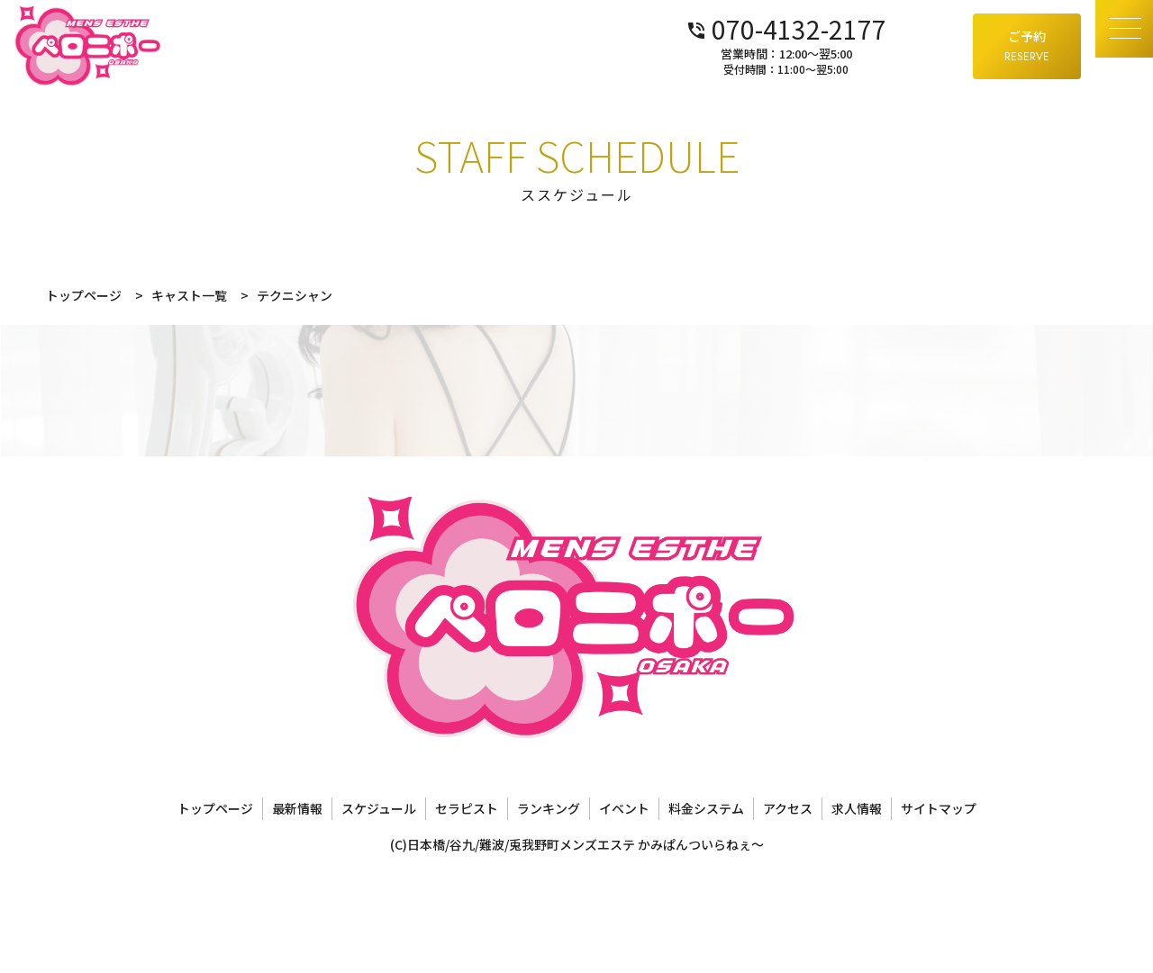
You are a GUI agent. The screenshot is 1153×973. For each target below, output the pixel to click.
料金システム (706, 808)
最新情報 (297, 808)
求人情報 (856, 808)
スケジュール (378, 808)
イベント (624, 808)
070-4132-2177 (858, 27)
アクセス (788, 808)
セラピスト (466, 808)
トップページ (215, 808)
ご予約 (1026, 46)
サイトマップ (938, 808)
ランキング (548, 808)
